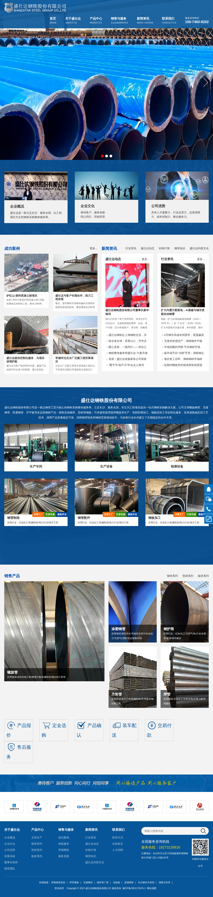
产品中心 (96, 20)
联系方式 (117, 837)
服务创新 (63, 856)
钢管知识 (179, 248)
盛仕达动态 (147, 248)
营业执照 (59, 888)
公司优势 (9, 849)
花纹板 (116, 882)
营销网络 (63, 849)
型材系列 (188, 575)
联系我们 (169, 20)
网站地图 (151, 888)
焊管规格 (74, 882)
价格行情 (164, 248)
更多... (93, 248)
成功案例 (63, 837)
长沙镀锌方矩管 (146, 882)
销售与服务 (119, 20)
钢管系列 (172, 575)
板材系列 (203, 575)
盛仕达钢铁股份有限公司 (98, 888)
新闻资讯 (145, 20)
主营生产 (36, 837)
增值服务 (63, 843)
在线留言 (117, 843)
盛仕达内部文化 (199, 248)
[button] (205, 82)
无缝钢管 (88, 882)
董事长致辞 (11, 862)
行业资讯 (130, 248)
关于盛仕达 (73, 20)
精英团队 (9, 868)
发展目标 (9, 856)
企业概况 (9, 837)
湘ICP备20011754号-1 (134, 888)
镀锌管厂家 (103, 882)
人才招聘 (117, 849)
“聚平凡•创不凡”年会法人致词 (126, 365)
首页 (53, 20)
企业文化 (9, 843)
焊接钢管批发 (58, 882)
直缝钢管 (129, 882)
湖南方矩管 (164, 882)
